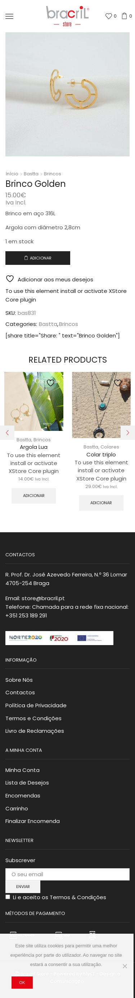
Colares (109, 446)
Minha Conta (22, 770)
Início (12, 174)
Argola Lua (34, 447)
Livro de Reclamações (34, 731)
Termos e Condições (33, 718)
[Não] (124, 966)
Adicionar (40, 258)
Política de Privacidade (36, 705)
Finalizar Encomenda (32, 821)
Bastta (31, 174)
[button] (7, 433)
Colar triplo (101, 454)
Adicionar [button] (34, 495)
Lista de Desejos (27, 782)
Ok (22, 982)
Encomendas (22, 795)
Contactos (20, 692)
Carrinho (16, 808)
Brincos (52, 174)
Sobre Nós (19, 680)
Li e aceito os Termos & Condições (59, 897)
